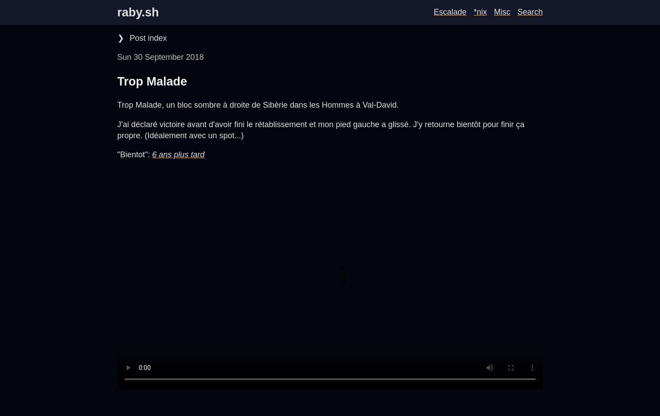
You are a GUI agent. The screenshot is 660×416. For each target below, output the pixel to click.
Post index (147, 38)
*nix (480, 12)
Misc (502, 12)
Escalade (449, 12)
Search (530, 12)
